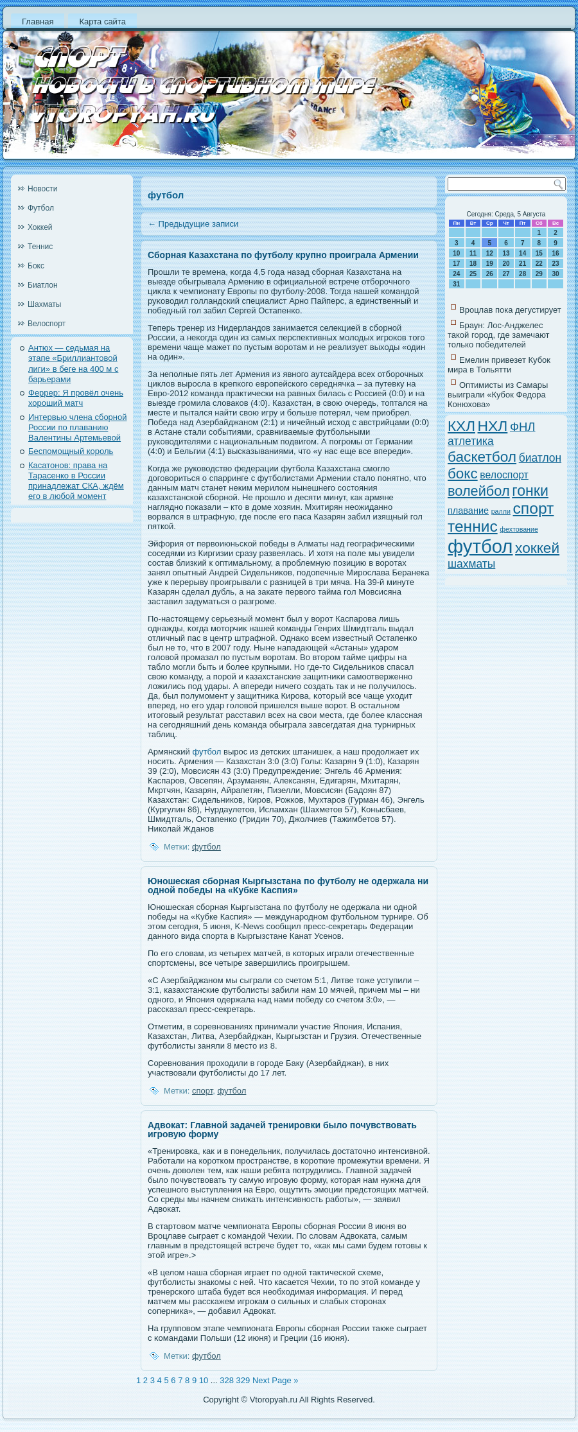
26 (489, 273)
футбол (206, 751)
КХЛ (461, 426)
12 (489, 253)
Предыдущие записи (193, 224)
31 (456, 284)
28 (522, 273)
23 (555, 263)
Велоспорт (47, 323)
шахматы (471, 563)
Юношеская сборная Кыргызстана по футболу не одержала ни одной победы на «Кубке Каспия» (288, 885)
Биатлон (43, 285)
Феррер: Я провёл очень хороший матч (75, 398)
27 (505, 273)
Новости (42, 188)
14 (522, 253)
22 (539, 263)
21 (522, 263)
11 (473, 253)
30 (555, 273)
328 (227, 1380)
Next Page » (275, 1380)
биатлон (540, 457)
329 (243, 1380)
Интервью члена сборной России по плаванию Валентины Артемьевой (77, 427)
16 (555, 253)
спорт (202, 1091)
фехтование (519, 529)
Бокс (36, 265)
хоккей (537, 547)
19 (489, 263)
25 (473, 273)
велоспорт (504, 474)
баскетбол (482, 456)
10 (203, 1380)
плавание (468, 510)
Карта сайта (102, 21)
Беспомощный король (70, 451)
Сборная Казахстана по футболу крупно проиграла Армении (283, 255)
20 (505, 263)
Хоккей (40, 227)
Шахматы (44, 304)
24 (456, 273)
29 (539, 273)
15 (539, 253)
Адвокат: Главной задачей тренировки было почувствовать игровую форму (282, 1129)
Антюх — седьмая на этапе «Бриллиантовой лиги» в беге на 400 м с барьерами (73, 363)
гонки (530, 490)
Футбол (41, 208)
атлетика (471, 441)
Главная (37, 21)
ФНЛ (523, 426)
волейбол (479, 491)
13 (505, 253)
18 (473, 263)
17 (456, 263)
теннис (473, 526)
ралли (501, 511)
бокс (463, 474)
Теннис (40, 246)
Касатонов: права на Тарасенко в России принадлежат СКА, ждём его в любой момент (76, 481)
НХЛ (493, 425)
